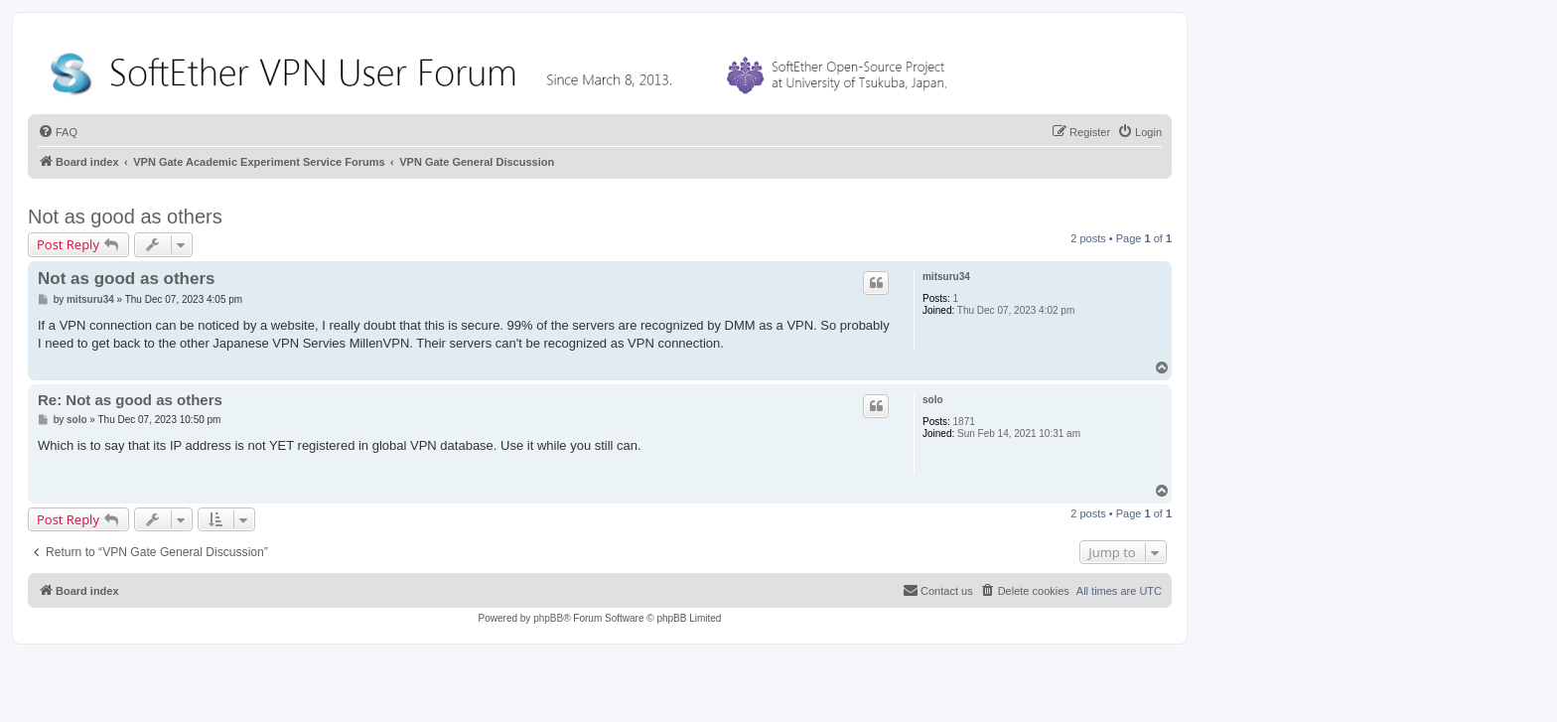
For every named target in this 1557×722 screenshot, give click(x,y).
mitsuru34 (946, 276)
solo (932, 399)
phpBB (548, 618)
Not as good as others (125, 216)
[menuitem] (57, 132)
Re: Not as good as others (130, 399)
